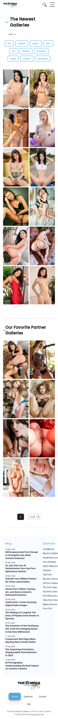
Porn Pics (47, 608)
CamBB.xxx (48, 549)
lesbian (21, 43)
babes (35, 43)
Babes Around (50, 604)
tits (9, 43)
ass (13, 51)
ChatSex (47, 570)
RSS (29, 704)
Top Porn (47, 574)
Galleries (28, 696)
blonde (26, 51)
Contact (43, 696)
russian (27, 58)
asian (13, 58)
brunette (41, 51)
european (43, 58)
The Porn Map (50, 587)
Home (15, 696)
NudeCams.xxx (50, 557)
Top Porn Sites (50, 591)
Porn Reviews (49, 561)
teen (48, 43)
